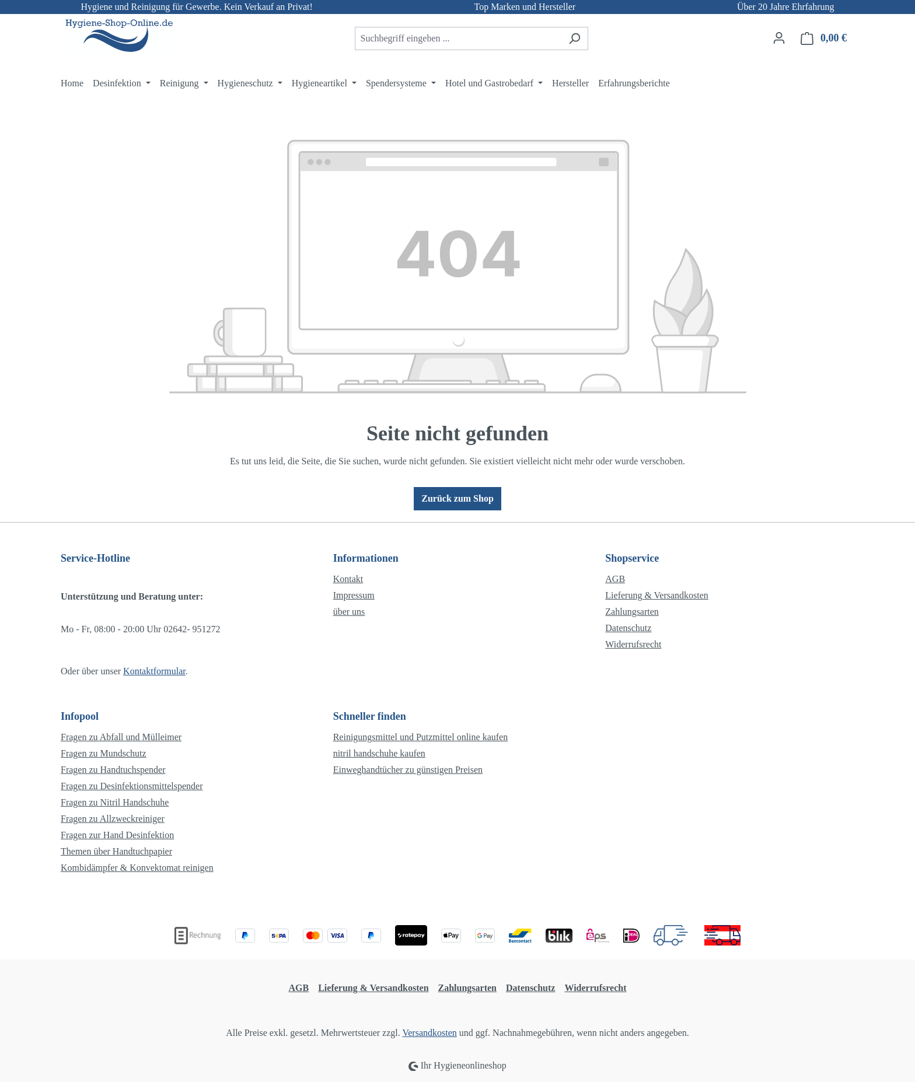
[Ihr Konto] (779, 38)
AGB (615, 579)
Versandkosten (429, 1033)
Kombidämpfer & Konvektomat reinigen (137, 868)
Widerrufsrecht (633, 644)
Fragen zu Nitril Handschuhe (115, 802)
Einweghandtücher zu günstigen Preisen (408, 770)
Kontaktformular (154, 671)
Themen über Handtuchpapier (116, 851)
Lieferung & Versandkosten (656, 595)
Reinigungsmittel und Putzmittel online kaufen (420, 737)
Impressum (354, 595)
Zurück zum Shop (457, 498)
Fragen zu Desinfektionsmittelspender (132, 786)
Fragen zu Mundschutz (103, 753)
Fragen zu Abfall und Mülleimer (121, 737)
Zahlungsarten (632, 612)
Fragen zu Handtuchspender (113, 770)
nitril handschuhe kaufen (379, 753)
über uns (349, 612)
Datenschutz (628, 628)
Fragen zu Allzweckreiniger (113, 819)
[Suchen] (574, 38)
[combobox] (458, 38)
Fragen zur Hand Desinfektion (117, 835)
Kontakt (348, 579)
